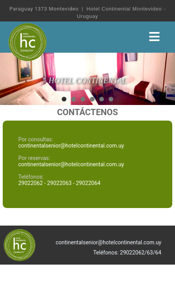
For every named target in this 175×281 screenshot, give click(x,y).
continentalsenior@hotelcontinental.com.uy (71, 145)
